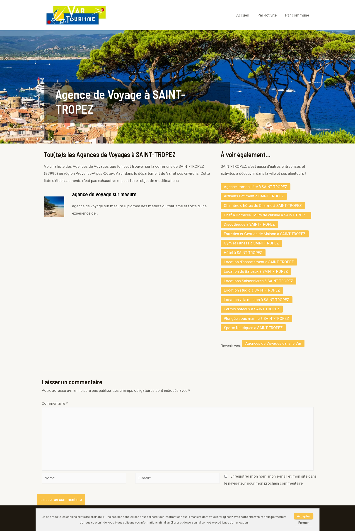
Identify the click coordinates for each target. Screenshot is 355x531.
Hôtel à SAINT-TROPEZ (243, 252)
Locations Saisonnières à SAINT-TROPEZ (258, 281)
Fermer (303, 523)
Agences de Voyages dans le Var (273, 343)
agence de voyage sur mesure (104, 194)
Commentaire (55, 403)
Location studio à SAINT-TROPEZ (252, 290)
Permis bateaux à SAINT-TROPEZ (252, 309)
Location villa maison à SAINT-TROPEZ (256, 299)
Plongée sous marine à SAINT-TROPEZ (256, 318)
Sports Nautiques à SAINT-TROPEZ (253, 327)
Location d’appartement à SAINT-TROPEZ (259, 262)
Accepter (303, 516)
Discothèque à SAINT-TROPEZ (249, 224)
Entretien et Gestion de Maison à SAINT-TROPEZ (265, 234)
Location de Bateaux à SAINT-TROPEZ (256, 271)
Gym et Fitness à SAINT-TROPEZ (251, 243)
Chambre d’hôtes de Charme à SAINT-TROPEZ (263, 205)
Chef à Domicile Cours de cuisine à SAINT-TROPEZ (266, 215)
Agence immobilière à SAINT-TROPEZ (255, 186)
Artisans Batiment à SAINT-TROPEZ (254, 196)
